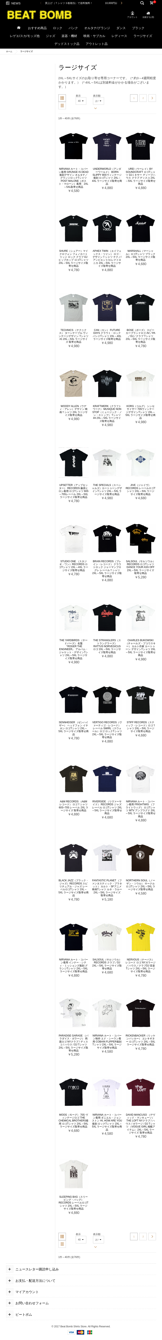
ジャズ (50, 36)
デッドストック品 (66, 43)
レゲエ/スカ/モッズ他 (25, 36)
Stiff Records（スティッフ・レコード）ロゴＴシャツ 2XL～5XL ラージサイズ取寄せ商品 (141, 727)
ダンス (121, 28)
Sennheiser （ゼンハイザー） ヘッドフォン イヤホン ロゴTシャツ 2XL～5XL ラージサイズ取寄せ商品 (74, 728)
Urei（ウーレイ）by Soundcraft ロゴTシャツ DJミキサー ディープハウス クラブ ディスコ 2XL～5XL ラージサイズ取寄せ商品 (141, 176)
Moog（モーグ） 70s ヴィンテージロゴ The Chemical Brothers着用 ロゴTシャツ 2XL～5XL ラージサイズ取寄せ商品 (74, 1120)
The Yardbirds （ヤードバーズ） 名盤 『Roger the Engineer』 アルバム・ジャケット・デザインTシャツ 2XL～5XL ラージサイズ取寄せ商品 (73, 649)
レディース (119, 36)
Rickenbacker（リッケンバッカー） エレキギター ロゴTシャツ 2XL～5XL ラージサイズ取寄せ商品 (141, 1040)
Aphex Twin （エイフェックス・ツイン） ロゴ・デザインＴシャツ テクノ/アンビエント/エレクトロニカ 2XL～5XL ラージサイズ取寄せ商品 (107, 258)
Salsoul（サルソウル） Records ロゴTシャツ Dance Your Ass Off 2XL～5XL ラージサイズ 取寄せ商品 (140, 567)
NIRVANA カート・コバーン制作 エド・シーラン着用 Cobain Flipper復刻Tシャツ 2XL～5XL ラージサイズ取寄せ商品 (107, 1041)
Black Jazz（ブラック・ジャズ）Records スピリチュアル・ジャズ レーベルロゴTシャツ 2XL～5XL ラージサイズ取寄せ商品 (74, 888)
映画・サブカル (94, 36)
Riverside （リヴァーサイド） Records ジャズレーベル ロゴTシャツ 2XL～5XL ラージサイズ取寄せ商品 (107, 807)
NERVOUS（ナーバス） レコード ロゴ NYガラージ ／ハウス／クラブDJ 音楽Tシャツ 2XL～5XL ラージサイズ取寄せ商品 (140, 965)
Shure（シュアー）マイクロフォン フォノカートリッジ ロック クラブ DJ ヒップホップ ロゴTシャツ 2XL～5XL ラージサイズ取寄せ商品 (73, 258)
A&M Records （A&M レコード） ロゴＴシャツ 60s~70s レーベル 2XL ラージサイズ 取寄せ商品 (73, 806)
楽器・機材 (69, 36)
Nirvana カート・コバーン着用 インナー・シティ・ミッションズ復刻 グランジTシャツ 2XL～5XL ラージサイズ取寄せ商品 (73, 965)
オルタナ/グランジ (97, 28)
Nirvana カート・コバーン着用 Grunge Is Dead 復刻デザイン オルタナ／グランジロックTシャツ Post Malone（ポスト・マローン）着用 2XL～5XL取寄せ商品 (73, 177)
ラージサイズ (142, 36)
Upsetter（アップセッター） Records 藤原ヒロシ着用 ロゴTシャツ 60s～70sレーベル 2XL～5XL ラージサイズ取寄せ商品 (73, 491)
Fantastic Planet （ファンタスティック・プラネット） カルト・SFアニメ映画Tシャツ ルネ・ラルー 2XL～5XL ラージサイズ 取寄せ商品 (107, 888)
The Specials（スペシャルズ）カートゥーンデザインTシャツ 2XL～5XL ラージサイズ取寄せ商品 (107, 489)
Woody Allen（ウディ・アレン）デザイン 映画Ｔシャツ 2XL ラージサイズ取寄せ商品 (73, 411)
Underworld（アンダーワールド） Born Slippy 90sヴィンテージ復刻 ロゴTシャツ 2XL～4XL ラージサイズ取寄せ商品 (107, 176)
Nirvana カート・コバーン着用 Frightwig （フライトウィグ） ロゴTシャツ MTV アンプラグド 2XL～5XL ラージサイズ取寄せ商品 (141, 809)
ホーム (9, 51)
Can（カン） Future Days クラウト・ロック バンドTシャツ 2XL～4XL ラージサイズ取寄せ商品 (107, 335)
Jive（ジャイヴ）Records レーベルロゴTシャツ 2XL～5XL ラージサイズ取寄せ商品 (141, 489)
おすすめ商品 (37, 28)
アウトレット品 (97, 43)
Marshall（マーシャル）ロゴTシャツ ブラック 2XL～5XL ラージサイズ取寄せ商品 (141, 255)
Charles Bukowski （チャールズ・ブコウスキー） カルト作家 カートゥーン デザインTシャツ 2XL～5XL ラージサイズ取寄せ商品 (141, 648)
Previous (41, 3)
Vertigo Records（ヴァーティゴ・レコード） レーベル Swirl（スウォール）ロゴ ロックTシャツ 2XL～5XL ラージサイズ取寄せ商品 (107, 730)
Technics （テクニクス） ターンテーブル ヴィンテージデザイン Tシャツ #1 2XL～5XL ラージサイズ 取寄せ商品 (73, 336)
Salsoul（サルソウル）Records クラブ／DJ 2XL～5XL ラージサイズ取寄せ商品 (107, 964)
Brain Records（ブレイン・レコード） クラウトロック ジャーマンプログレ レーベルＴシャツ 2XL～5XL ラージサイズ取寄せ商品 (107, 569)
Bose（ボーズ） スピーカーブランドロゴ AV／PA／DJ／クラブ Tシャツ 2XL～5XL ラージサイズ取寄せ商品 (140, 336)
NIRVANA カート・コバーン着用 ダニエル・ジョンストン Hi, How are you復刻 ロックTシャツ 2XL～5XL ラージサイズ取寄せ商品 (107, 1122)
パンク (73, 28)
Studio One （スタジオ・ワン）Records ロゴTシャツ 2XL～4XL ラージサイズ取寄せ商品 (73, 566)
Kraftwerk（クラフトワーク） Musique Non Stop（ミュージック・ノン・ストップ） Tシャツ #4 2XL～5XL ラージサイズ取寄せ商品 (107, 414)
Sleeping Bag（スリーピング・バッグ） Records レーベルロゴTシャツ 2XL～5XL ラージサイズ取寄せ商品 (73, 1202)
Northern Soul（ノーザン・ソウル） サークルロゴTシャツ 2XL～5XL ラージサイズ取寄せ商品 (140, 885)
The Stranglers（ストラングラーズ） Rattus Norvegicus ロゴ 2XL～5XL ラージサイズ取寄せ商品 (107, 646)
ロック (57, 28)
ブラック (138, 28)
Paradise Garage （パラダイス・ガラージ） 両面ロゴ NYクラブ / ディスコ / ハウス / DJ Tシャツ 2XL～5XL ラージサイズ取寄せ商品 (73, 1043)
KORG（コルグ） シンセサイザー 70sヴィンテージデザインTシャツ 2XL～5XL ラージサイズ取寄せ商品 (141, 412)
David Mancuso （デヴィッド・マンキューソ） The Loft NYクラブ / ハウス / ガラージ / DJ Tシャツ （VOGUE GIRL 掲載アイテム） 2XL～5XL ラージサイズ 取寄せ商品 (140, 1123)
